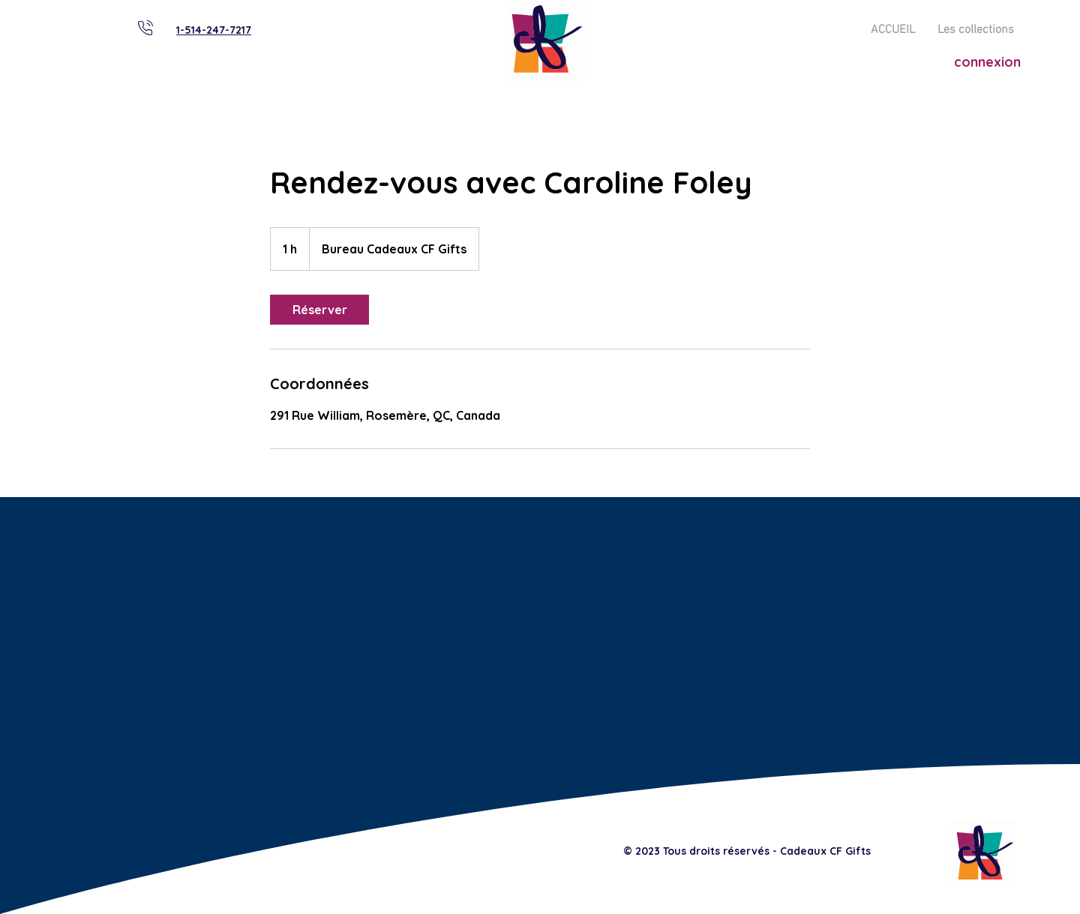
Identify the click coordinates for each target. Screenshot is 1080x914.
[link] (319, 310)
